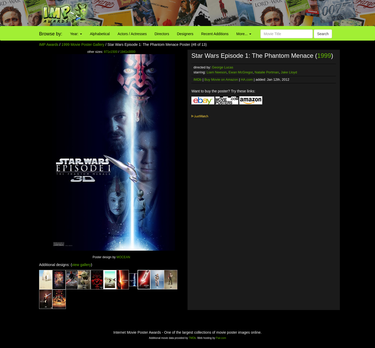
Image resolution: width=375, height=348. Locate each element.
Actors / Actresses (132, 34)
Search (323, 34)
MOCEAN (123, 257)
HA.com (247, 79)
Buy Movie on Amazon (221, 79)
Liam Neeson (217, 72)
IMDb (197, 79)
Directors (161, 34)
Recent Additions (215, 34)
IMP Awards (48, 44)
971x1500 (110, 52)
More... (243, 34)
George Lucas (222, 67)
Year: (76, 34)
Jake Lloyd (289, 72)
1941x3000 (127, 52)
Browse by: (50, 33)
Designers (185, 34)
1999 (324, 55)
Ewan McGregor (240, 72)
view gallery (81, 265)
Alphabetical (100, 34)
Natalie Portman (267, 72)
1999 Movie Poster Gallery (82, 44)
